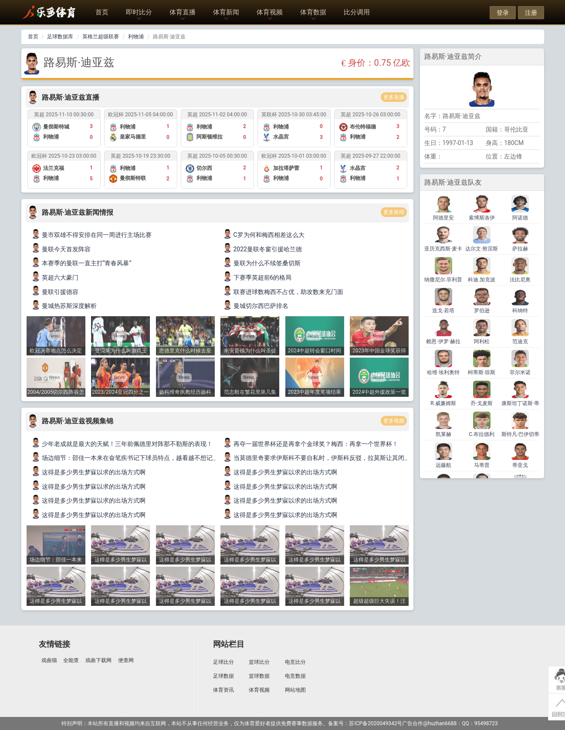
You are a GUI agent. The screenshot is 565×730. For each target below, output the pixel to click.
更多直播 (393, 97)
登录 (503, 12)
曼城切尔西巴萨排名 (256, 305)
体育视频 (270, 12)
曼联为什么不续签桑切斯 (262, 263)
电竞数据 (295, 676)
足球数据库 (60, 37)
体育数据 (313, 12)
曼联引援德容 (55, 291)
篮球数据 (259, 676)
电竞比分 (295, 662)
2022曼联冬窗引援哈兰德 (263, 249)
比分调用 (357, 12)
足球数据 (223, 676)
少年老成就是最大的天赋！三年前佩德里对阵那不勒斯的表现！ (122, 443)
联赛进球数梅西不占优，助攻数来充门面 (283, 291)
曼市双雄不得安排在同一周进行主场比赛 (92, 234)
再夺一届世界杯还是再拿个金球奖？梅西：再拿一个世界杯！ (311, 443)
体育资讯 (223, 690)
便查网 (126, 660)
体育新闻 (226, 12)
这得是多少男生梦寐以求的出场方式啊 (88, 472)
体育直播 (182, 12)
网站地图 (295, 690)
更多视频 (393, 421)
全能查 (71, 660)
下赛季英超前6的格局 (258, 277)
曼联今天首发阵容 (61, 249)
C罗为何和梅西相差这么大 (264, 234)
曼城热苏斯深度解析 (64, 305)
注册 (531, 12)
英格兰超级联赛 (100, 37)
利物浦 (136, 37)
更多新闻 (393, 212)
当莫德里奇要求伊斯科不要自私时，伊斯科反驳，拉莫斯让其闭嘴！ (320, 457)
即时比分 (139, 12)
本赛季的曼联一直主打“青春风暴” (82, 263)
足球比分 (223, 662)
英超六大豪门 (55, 277)
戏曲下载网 (98, 660)
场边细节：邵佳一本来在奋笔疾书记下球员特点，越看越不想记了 (125, 457)
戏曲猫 (49, 660)
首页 (101, 12)
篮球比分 (259, 662)
